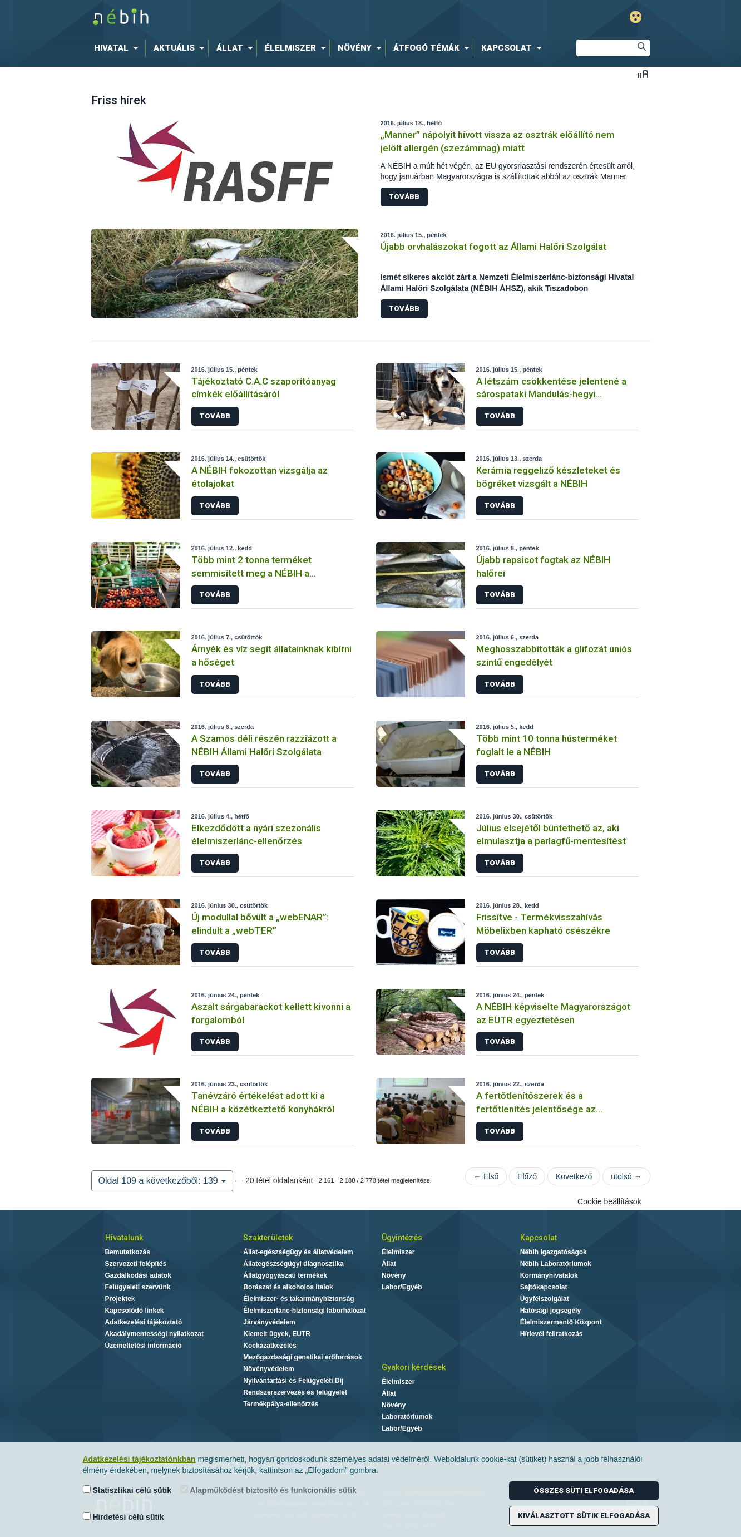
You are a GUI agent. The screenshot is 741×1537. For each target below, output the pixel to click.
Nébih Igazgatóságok (553, 1252)
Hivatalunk (124, 1237)
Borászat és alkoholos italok (288, 1287)
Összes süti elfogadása (583, 1490)
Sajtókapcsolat (543, 1287)
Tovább (404, 197)
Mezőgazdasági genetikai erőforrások (302, 1357)
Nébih (252, 17)
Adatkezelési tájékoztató (143, 1322)
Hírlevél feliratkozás (551, 1334)
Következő (574, 1176)
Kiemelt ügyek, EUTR (276, 1334)
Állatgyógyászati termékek (285, 1275)
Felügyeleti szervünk (138, 1287)
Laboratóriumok (407, 1417)
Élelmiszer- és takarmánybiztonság (298, 1299)
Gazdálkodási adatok (138, 1275)
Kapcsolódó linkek (134, 1310)
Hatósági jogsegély (550, 1310)
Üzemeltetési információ (143, 1345)
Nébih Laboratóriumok (555, 1264)
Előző (527, 1176)
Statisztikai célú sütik (127, 1490)
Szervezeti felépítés (136, 1264)
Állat (389, 1264)
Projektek (120, 1299)
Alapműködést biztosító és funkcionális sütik (268, 1490)
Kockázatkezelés (269, 1345)
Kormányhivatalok (549, 1275)
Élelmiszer (398, 1252)
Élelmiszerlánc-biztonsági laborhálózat (304, 1310)
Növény (394, 1275)
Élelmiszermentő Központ (561, 1322)
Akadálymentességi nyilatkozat (154, 1334)
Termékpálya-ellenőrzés (280, 1404)
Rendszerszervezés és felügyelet (295, 1392)
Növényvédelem (268, 1369)
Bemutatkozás (127, 1252)
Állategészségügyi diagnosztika (293, 1264)
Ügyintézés (402, 1237)
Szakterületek (268, 1237)
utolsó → (626, 1176)
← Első (485, 1176)
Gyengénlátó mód (635, 17)
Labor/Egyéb (402, 1287)
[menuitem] (118, 48)
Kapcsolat (538, 1237)
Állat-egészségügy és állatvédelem (298, 1252)
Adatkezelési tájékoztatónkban (139, 1459)
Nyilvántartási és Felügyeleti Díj (293, 1381)
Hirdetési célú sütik (123, 1516)
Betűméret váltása (643, 74)
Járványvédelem (269, 1322)
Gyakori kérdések (414, 1367)
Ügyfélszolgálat (544, 1299)
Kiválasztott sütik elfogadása (584, 1515)
